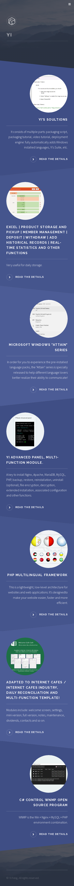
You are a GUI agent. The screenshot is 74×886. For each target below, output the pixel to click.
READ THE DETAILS (53, 159)
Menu (69, 4)
